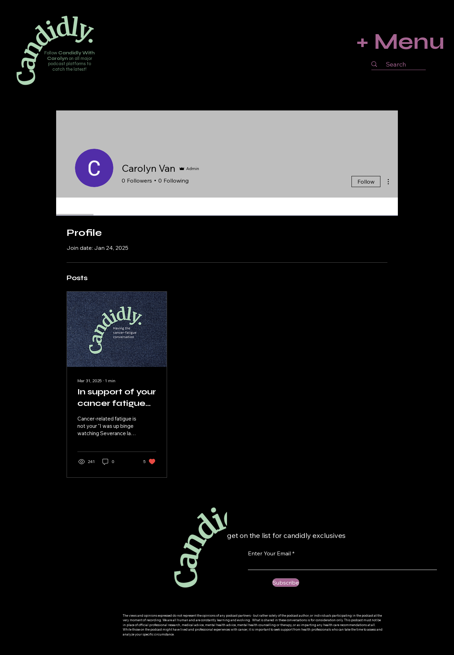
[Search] (395, 64)
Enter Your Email (269, 553)
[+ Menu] (398, 41)
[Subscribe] (285, 582)
